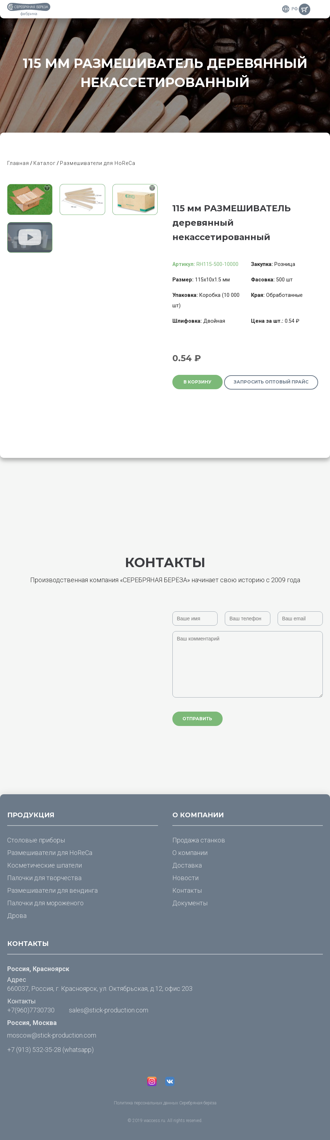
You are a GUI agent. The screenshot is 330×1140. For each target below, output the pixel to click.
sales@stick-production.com (108, 1010)
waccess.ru (154, 1120)
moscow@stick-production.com (51, 1035)
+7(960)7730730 (31, 1010)
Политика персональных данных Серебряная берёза (165, 1102)
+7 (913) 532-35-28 (34, 1049)
